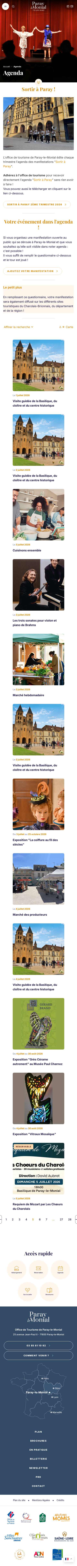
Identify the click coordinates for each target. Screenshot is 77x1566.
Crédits (60, 1500)
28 (69, 1219)
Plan (38, 1431)
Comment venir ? (39, 1355)
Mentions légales (41, 1500)
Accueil (6, 66)
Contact (38, 1486)
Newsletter (38, 1468)
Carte (68, 327)
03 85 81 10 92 (38, 1345)
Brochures (38, 1440)
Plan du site (19, 1500)
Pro (38, 1477)
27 (61, 1219)
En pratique (38, 1449)
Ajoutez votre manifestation (32, 271)
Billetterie (38, 1458)
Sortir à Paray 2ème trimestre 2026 (37, 204)
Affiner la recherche (18, 327)
